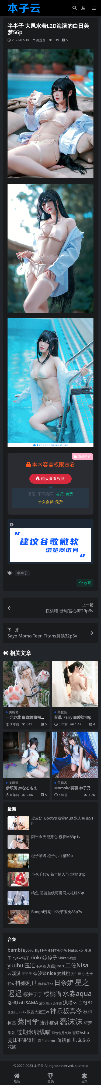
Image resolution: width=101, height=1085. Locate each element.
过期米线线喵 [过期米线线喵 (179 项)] (34, 1032)
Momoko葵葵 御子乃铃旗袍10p (74, 790)
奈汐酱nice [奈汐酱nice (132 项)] (44, 973)
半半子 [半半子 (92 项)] (27, 973)
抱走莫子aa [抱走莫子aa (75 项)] (45, 984)
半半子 (22, 573)
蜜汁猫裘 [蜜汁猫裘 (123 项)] (49, 1022)
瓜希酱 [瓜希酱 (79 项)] (57, 1003)
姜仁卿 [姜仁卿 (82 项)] (76, 973)
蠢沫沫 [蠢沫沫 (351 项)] (71, 1021)
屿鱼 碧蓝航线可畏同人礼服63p (57, 892)
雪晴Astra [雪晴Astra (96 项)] (80, 1032)
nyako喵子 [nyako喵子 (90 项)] (20, 958)
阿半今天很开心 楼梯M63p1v (56, 836)
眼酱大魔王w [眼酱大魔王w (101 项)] (38, 1011)
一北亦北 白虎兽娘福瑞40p (25, 719)
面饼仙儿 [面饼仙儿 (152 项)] (66, 1039)
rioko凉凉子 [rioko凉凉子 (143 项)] (43, 957)
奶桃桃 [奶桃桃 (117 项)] (63, 973)
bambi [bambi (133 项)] (15, 950)
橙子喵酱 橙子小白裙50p (52, 855)
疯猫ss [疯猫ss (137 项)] (70, 1002)
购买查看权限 (50, 478)
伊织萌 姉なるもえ (21, 787)
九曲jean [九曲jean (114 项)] (55, 966)
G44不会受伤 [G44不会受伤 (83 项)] (57, 950)
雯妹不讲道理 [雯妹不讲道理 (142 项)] (22, 1039)
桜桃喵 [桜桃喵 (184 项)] (52, 994)
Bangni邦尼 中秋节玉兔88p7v (56, 911)
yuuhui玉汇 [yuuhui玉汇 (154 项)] (21, 965)
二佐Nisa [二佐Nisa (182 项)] (77, 965)
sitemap (81, 1065)
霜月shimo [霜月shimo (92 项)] (46, 1040)
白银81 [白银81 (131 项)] (85, 1002)
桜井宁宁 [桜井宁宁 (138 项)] (33, 994)
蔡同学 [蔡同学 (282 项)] (28, 1021)
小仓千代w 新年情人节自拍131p (58, 874)
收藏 (85, 583)
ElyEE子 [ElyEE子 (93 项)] (41, 950)
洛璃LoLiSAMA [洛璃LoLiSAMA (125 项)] (23, 1002)
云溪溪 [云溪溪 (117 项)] (14, 973)
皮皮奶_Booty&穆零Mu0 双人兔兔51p (62, 820)
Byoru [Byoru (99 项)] (28, 950)
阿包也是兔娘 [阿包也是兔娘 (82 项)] (61, 1033)
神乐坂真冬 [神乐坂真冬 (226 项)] (66, 1010)
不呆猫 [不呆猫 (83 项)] (41, 966)
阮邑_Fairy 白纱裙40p (73, 717)
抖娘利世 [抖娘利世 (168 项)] (26, 983)
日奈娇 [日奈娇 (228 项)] (64, 982)
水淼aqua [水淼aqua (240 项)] (77, 993)
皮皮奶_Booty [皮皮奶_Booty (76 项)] (17, 1012)
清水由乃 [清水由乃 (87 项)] (45, 1003)
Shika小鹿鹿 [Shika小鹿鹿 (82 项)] (67, 958)
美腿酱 (41, 40)
